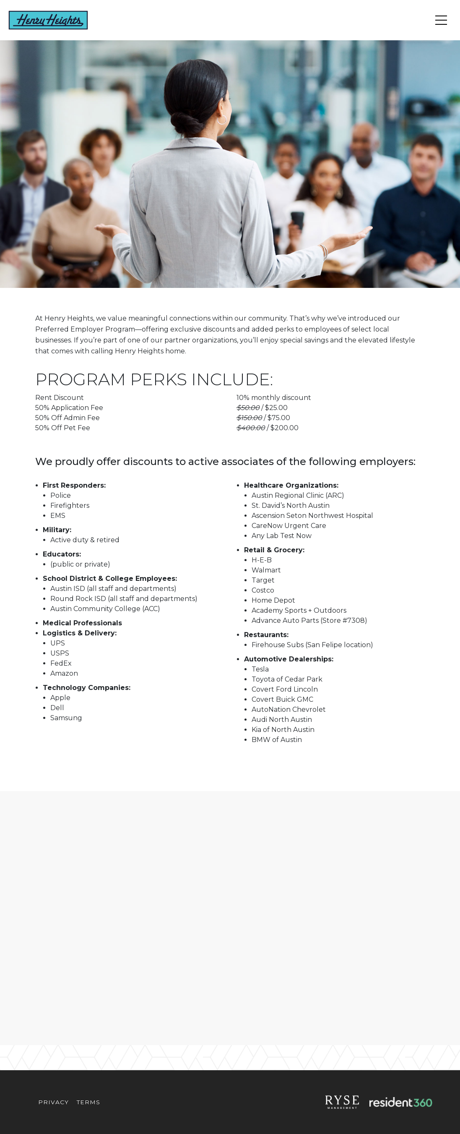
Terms (88, 1102)
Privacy (53, 1102)
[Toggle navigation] (441, 20)
